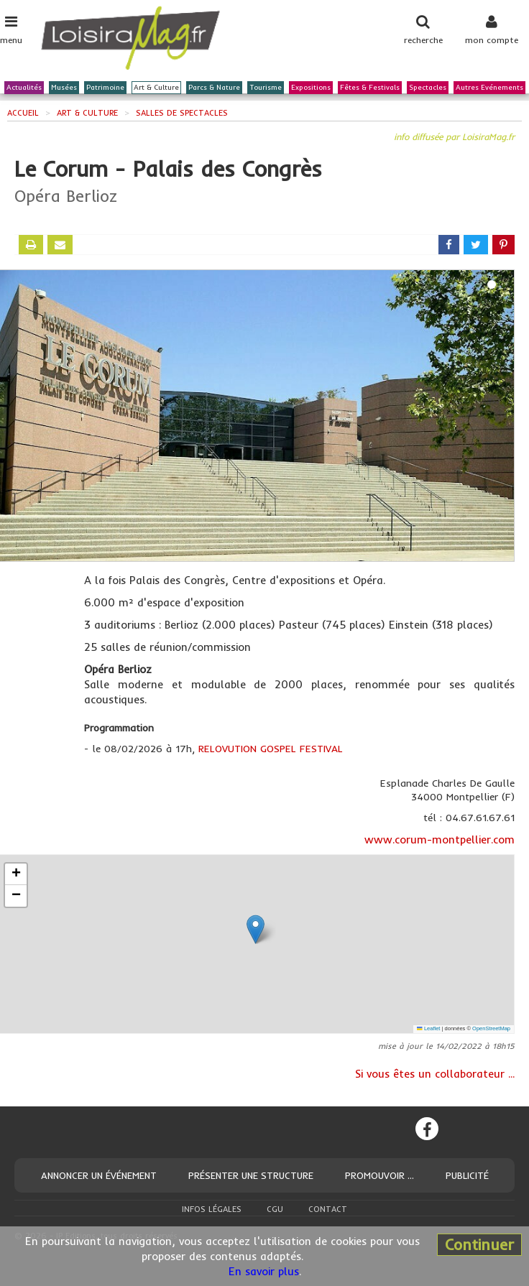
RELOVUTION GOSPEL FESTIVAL (270, 748)
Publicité (467, 1175)
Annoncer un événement (99, 1175)
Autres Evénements (489, 88)
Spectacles (427, 88)
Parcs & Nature (214, 88)
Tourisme (265, 88)
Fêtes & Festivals (370, 88)
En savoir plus (264, 1271)
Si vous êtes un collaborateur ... (435, 1074)
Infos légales (212, 1209)
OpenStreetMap (491, 1028)
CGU (275, 1209)
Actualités (24, 88)
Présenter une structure (250, 1175)
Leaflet (428, 1028)
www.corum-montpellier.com (439, 839)
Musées (64, 88)
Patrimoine (105, 88)
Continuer (479, 1244)
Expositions (311, 88)
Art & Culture (156, 88)
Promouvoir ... (379, 1175)
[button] (255, 929)
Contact (327, 1209)
